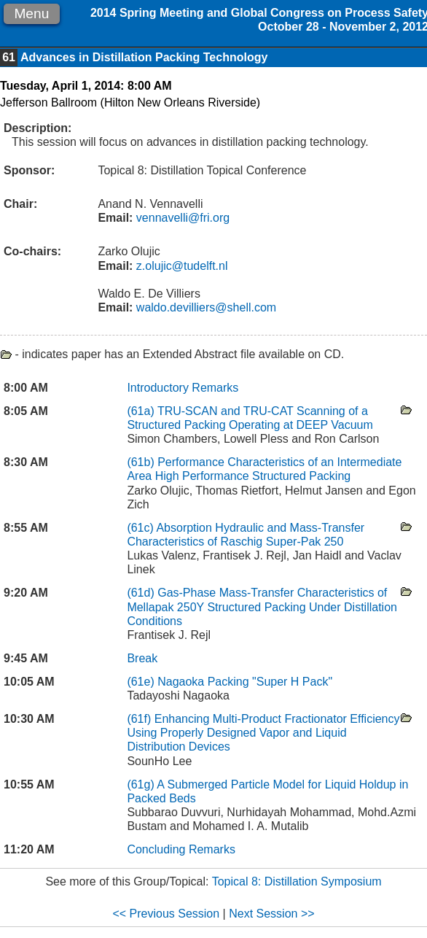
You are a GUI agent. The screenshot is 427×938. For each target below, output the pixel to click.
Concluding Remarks (181, 849)
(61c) (141, 528)
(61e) (142, 681)
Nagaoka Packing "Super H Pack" (244, 681)
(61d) (142, 592)
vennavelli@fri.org (181, 218)
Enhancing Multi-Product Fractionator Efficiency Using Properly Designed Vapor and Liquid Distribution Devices (263, 733)
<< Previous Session (165, 913)
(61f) (140, 719)
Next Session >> (271, 913)
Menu (31, 13)
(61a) (142, 411)
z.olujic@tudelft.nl (180, 266)
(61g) (142, 784)
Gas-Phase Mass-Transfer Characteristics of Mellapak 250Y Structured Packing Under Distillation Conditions (262, 606)
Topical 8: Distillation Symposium (297, 881)
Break (142, 658)
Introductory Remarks (182, 387)
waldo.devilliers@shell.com (204, 307)
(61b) (142, 462)
